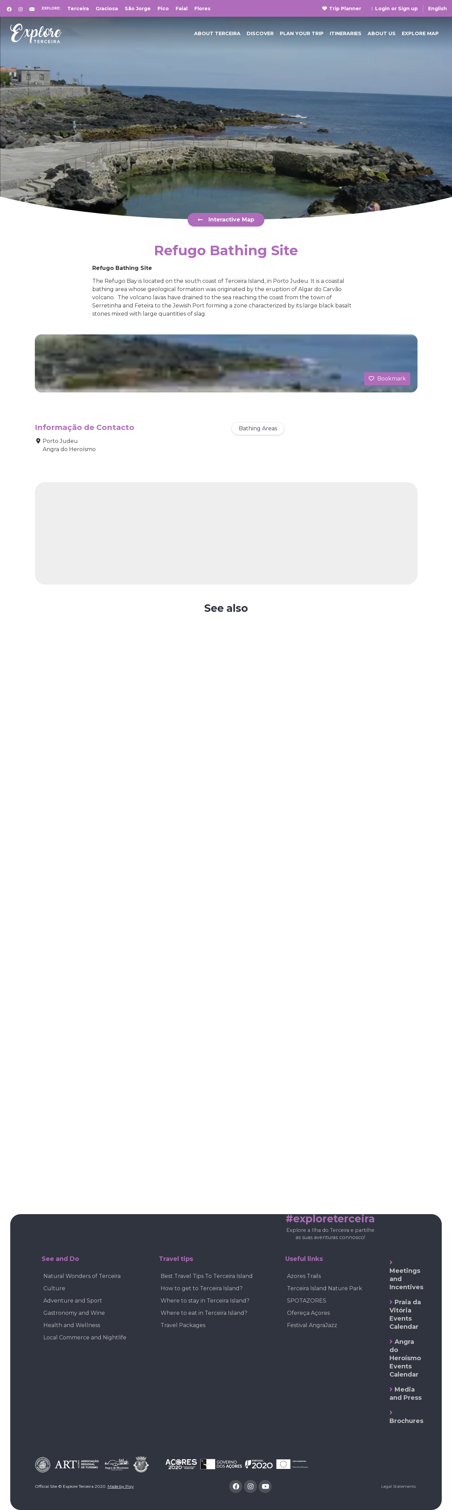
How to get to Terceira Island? (202, 1288)
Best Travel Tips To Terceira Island (207, 1276)
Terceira (78, 8)
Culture (54, 1288)
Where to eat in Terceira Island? (204, 1313)
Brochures (406, 1421)
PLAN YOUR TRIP (302, 33)
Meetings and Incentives (406, 1279)
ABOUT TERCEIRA (217, 33)
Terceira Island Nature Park (324, 1288)
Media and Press (405, 1393)
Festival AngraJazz (312, 1325)
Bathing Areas (258, 428)
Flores (202, 8)
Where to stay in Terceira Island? (205, 1300)
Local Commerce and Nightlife (84, 1337)
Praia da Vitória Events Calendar (405, 1314)
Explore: (51, 8)
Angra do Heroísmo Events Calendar (405, 1358)
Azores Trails (304, 1276)
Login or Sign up (394, 8)
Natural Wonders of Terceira (82, 1276)
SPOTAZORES (306, 1300)
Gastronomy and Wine (74, 1313)
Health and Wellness (71, 1325)
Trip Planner (341, 8)
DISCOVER (260, 33)
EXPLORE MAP (420, 33)
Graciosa (107, 8)
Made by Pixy (121, 1486)
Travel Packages (183, 1325)
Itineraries (345, 33)
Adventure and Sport (72, 1300)
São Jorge (138, 8)
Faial (182, 8)
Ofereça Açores (308, 1313)
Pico (163, 8)
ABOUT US (382, 33)
